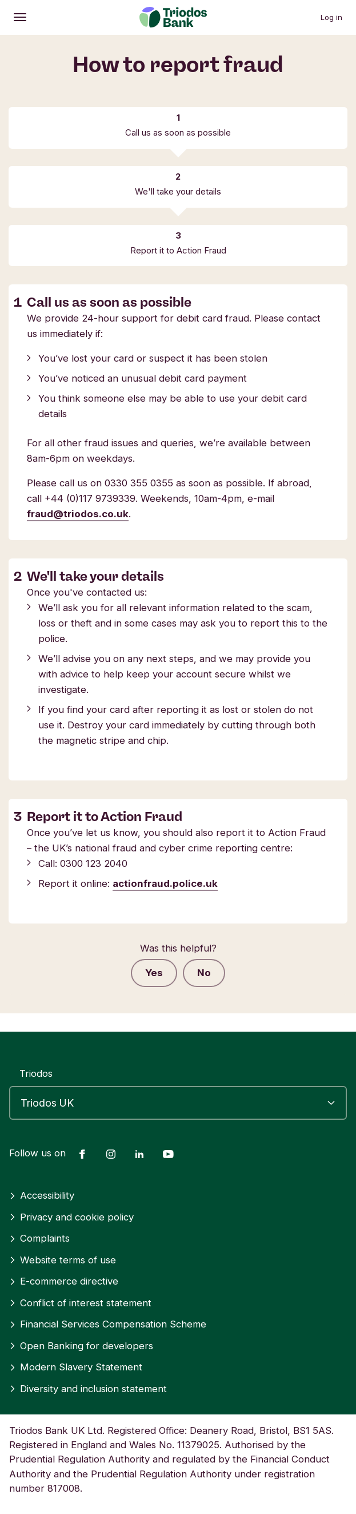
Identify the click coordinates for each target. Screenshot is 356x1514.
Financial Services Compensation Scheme (107, 1324)
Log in (331, 17)
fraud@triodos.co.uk (78, 514)
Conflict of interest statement (80, 1303)
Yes (154, 972)
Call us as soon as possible (178, 132)
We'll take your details (178, 191)
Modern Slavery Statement (75, 1367)
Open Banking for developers (81, 1345)
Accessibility (41, 1195)
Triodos (36, 1073)
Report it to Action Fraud (178, 250)
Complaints (39, 1238)
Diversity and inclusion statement (88, 1388)
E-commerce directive (63, 1281)
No (204, 972)
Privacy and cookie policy (71, 1217)
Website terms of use (62, 1260)
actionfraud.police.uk (165, 883)
